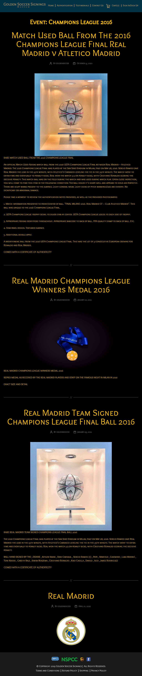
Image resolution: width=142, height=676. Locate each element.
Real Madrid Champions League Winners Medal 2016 (71, 285)
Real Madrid (71, 596)
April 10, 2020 (84, 606)
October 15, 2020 (84, 63)
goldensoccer (62, 63)
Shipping (84, 670)
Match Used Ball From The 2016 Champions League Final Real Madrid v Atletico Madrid (71, 44)
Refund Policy (69, 670)
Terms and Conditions (47, 670)
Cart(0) (115, 5)
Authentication (65, 5)
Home (51, 5)
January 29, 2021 (84, 432)
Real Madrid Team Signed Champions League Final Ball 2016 (71, 417)
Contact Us (98, 5)
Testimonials (82, 5)
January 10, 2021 (85, 300)
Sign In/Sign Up (130, 5)
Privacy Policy (98, 670)
